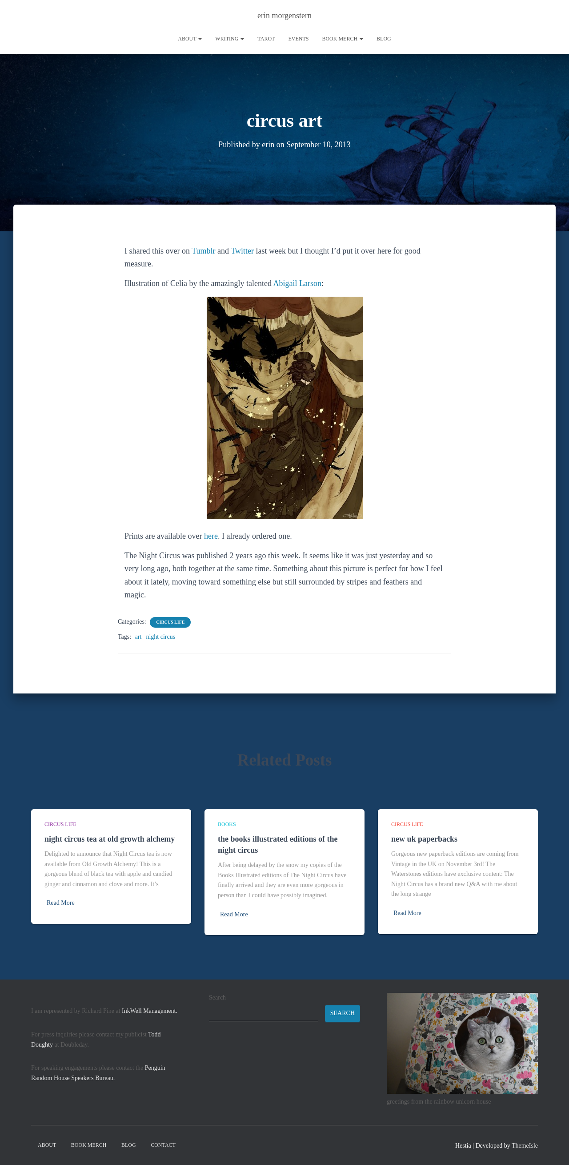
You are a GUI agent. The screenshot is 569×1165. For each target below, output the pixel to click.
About (190, 39)
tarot (266, 39)
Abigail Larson (297, 283)
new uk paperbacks (424, 838)
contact (163, 1145)
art (138, 636)
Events (298, 39)
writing (229, 39)
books (227, 824)
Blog (384, 39)
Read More (61, 902)
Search (217, 997)
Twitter (242, 250)
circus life (170, 622)
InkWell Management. (149, 1011)
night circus (160, 636)
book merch (342, 39)
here (211, 536)
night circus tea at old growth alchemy (109, 838)
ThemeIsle (525, 1145)
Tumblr (203, 250)
